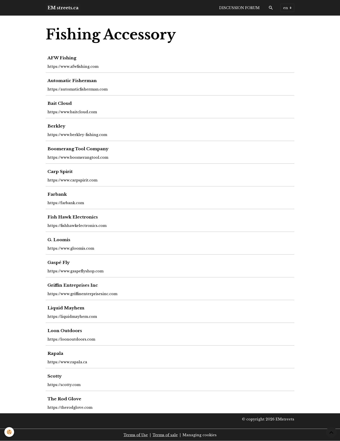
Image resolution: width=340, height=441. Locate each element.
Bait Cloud (59, 103)
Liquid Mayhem (65, 307)
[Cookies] (9, 432)
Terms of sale (165, 435)
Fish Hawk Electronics (72, 217)
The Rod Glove (64, 398)
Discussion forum (239, 8)
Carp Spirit (60, 171)
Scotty (54, 376)
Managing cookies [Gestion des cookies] (200, 435)
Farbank (57, 194)
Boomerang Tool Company (77, 148)
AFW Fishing (61, 57)
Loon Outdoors (64, 330)
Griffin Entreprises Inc (72, 285)
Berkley (56, 126)
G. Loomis (58, 239)
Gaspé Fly (58, 262)
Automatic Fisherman (72, 80)
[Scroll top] (331, 432)
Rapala (55, 353)
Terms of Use (136, 435)
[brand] (63, 7)
